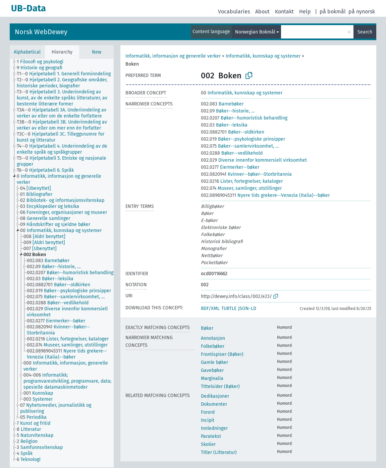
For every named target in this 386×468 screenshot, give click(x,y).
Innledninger (214, 428)
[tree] (62, 263)
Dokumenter (214, 404)
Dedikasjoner (215, 396)
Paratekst (211, 436)
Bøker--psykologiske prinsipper (243, 139)
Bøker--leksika (224, 125)
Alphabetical (27, 52)
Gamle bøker (214, 362)
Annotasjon (213, 338)
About (262, 11)
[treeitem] (42, 62)
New (96, 52)
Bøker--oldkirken (232, 132)
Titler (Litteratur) (219, 452)
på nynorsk (361, 11)
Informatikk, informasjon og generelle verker (173, 56)
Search (364, 32)
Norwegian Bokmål (255, 32)
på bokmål (333, 11)
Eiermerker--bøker (230, 167)
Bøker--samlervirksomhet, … (240, 146)
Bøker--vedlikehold (232, 153)
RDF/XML (210, 308)
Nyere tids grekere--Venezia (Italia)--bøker (265, 195)
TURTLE (228, 308)
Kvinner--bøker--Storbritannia (246, 174)
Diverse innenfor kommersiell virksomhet (254, 160)
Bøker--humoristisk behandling (244, 118)
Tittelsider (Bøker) (220, 386)
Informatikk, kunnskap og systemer (263, 56)
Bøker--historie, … (228, 111)
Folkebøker (212, 346)
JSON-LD (247, 308)
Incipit (207, 420)
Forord (208, 412)
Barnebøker (222, 104)
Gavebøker (212, 370)
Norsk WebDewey (41, 32)
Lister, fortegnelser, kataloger (242, 181)
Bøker (207, 328)
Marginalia (212, 378)
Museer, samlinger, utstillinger (241, 188)
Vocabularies (234, 11)
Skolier (208, 444)
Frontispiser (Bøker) (222, 354)
